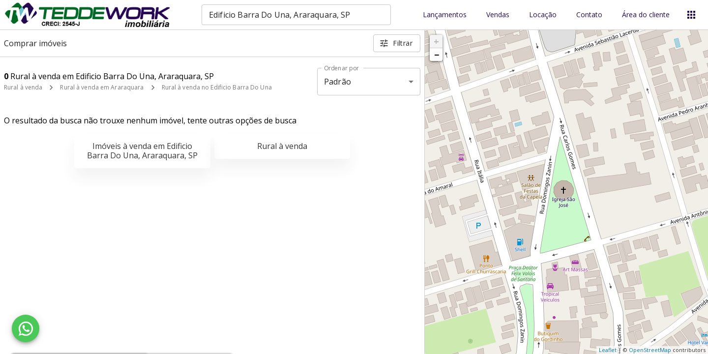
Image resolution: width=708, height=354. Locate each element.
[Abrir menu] (691, 15)
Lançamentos (445, 15)
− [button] (436, 54)
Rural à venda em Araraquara (102, 87)
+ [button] (436, 41)
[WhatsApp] (25, 328)
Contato (589, 15)
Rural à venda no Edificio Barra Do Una (217, 87)
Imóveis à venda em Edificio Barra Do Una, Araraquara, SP (142, 151)
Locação (543, 15)
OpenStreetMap (650, 350)
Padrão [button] (337, 81)
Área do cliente (646, 15)
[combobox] (296, 14)
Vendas (497, 15)
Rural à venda (23, 87)
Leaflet (608, 350)
